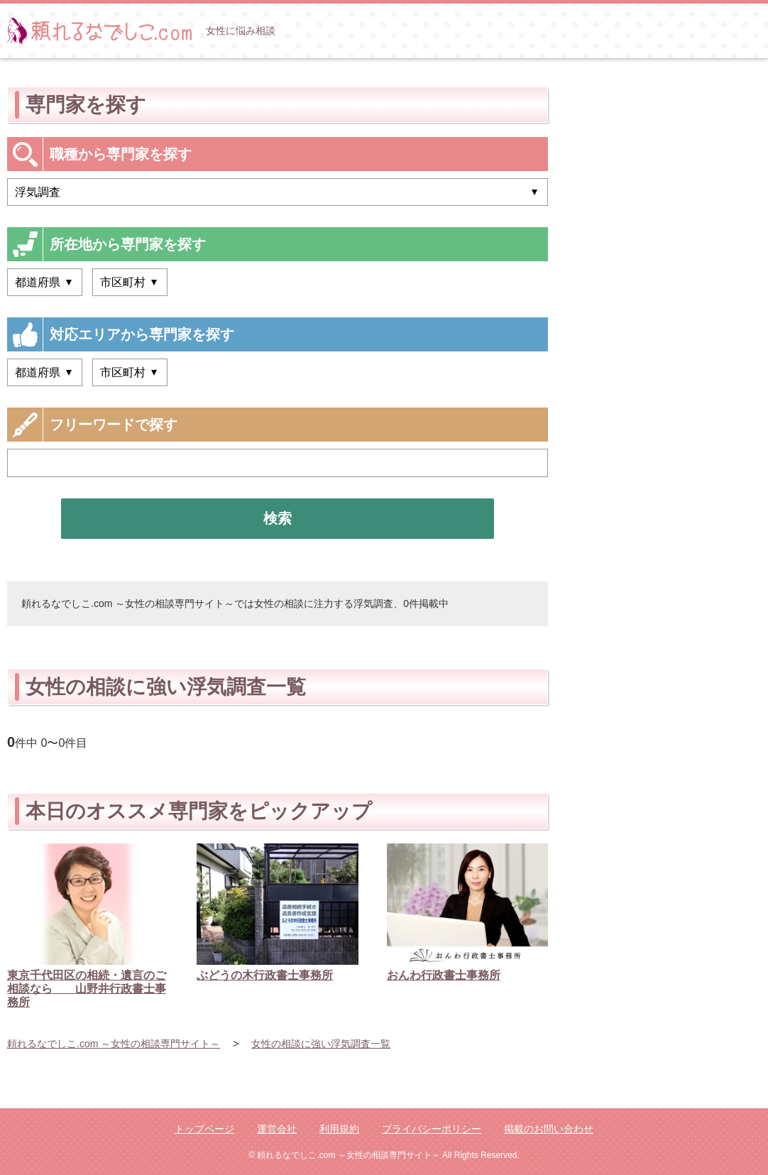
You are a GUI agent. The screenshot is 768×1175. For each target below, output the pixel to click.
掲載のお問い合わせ (548, 1129)
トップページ (204, 1129)
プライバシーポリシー (431, 1129)
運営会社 (277, 1129)
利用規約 (339, 1129)
